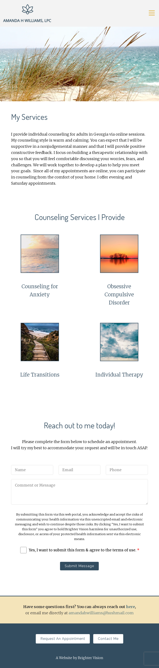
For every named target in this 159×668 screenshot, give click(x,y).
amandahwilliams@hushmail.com (101, 612)
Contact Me (108, 639)
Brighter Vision (90, 658)
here (130, 606)
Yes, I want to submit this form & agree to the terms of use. (84, 550)
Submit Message (79, 566)
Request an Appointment (62, 639)
